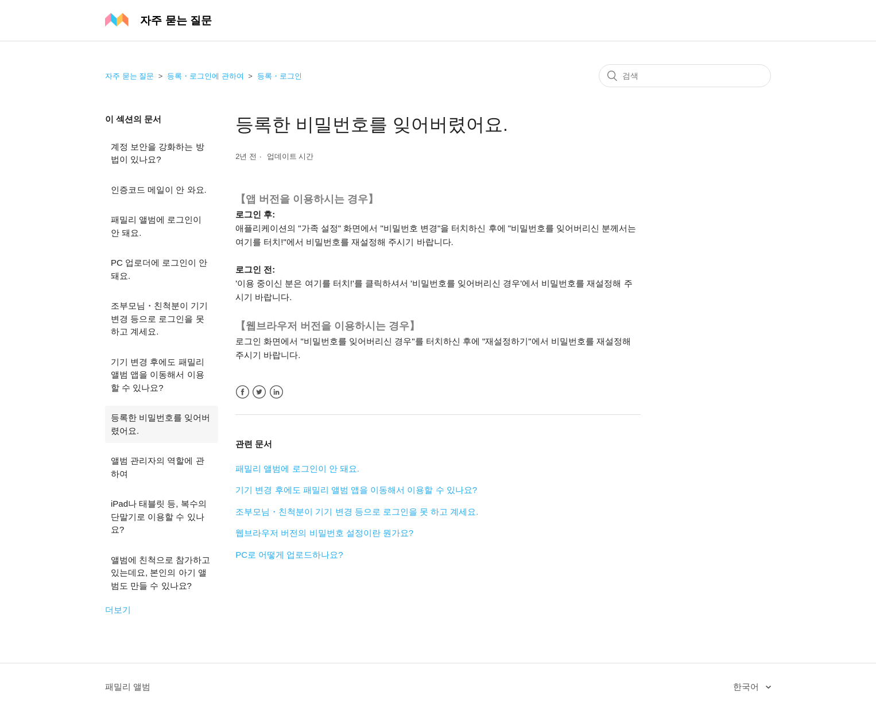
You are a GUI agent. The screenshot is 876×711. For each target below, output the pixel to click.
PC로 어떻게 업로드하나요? (289, 555)
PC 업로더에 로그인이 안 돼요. (159, 269)
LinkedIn (276, 392)
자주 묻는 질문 (129, 76)
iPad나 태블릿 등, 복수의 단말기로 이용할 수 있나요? (159, 516)
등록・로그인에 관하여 (205, 76)
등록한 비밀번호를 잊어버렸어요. (160, 424)
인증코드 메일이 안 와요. (159, 190)
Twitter (259, 392)
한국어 (747, 686)
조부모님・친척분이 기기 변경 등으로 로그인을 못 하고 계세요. (159, 318)
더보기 (118, 610)
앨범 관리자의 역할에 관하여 (157, 467)
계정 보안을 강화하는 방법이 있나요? (157, 153)
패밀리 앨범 (127, 686)
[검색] (685, 75)
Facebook (242, 392)
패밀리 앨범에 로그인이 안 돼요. (156, 226)
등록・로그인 (279, 76)
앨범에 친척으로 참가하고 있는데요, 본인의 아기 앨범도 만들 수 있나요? (160, 572)
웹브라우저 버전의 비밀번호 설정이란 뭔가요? (324, 533)
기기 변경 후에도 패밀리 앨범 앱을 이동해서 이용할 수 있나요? (157, 375)
